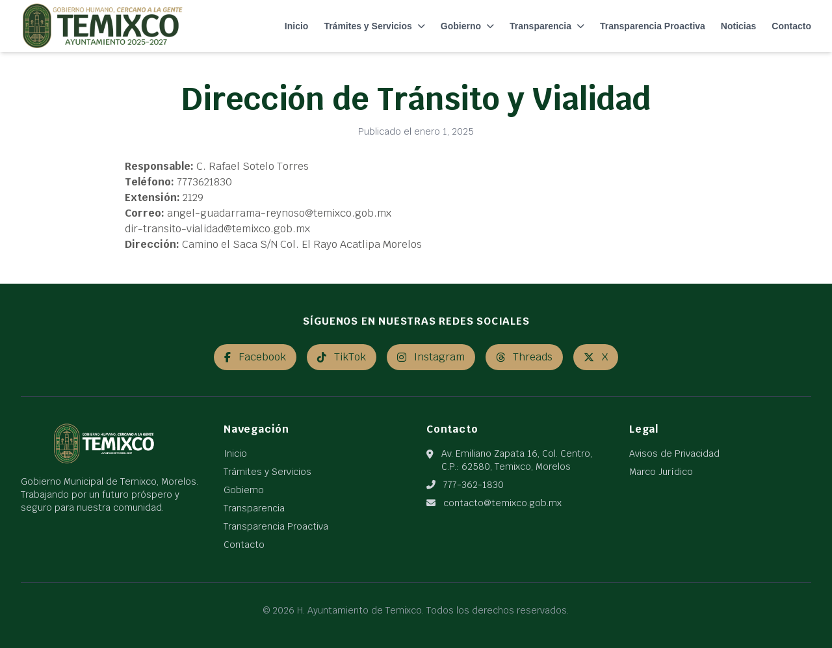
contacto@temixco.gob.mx (502, 503)
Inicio (297, 26)
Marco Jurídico (661, 472)
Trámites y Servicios (374, 26)
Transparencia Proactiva (652, 26)
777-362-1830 (473, 485)
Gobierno (467, 26)
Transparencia (547, 26)
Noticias (738, 26)
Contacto (791, 26)
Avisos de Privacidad (674, 453)
